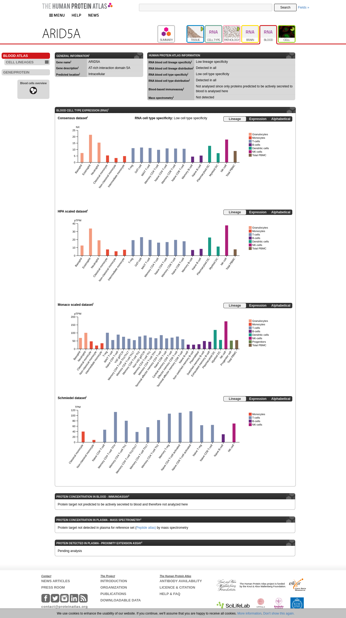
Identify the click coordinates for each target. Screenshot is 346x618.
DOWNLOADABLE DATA (120, 600)
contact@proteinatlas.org (64, 607)
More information (250, 613)
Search (285, 7)
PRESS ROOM (53, 587)
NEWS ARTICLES (55, 581)
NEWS (93, 15)
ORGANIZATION (113, 587)
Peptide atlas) (146, 528)
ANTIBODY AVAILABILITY (181, 581)
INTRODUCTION (113, 581)
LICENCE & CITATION (177, 587)
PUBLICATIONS (113, 594)
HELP (76, 15)
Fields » (303, 7)
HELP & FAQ (170, 594)
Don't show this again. (278, 613)
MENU (57, 15)
